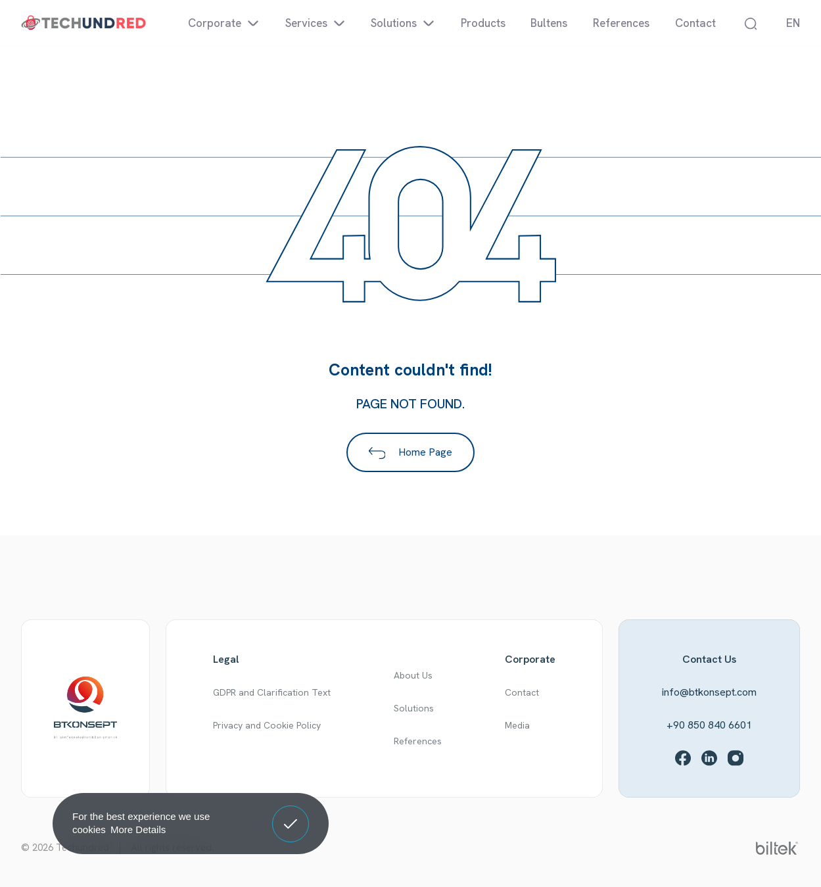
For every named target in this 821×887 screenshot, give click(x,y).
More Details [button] (138, 829)
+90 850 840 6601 (709, 725)
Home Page (411, 452)
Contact (522, 692)
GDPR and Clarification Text (272, 692)
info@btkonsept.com (709, 692)
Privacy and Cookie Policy (267, 725)
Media (517, 725)
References (418, 741)
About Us (413, 675)
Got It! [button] (290, 814)
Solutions (414, 708)
